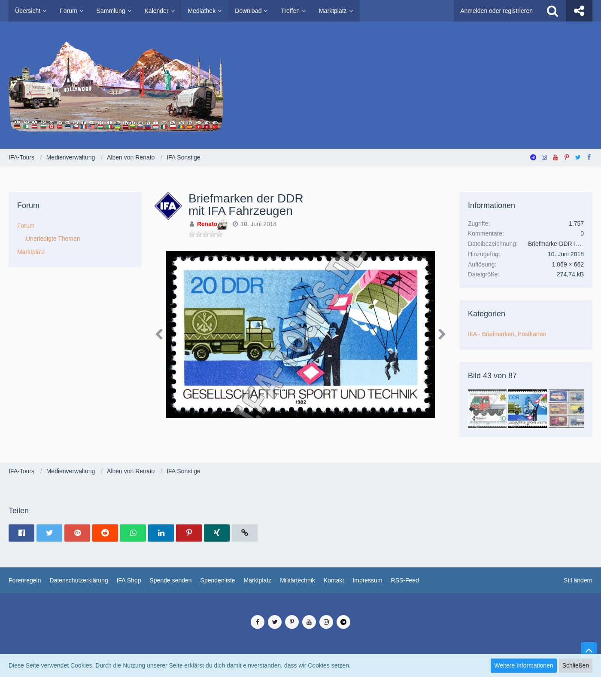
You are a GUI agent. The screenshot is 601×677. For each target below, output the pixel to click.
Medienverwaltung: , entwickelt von (300, 606)
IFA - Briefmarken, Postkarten (507, 334)
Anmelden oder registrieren (496, 10)
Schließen (575, 665)
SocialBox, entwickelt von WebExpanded (300, 650)
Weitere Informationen (523, 665)
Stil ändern (578, 580)
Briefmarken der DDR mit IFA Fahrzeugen (246, 204)
